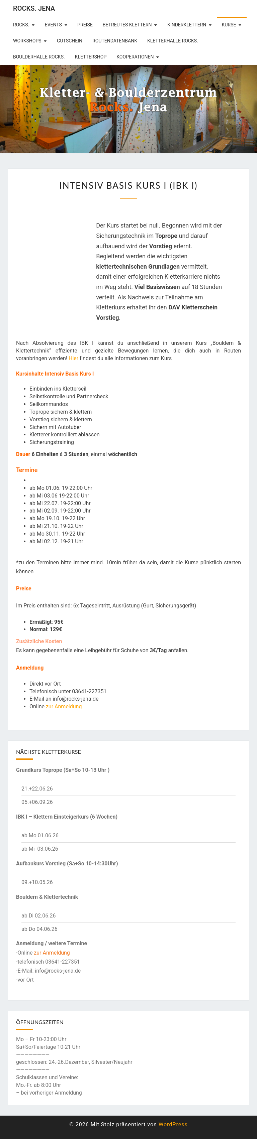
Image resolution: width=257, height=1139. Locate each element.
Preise (85, 24)
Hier (73, 358)
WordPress (173, 1124)
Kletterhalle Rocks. (172, 40)
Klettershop (91, 56)
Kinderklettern (186, 24)
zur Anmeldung (64, 706)
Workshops (27, 40)
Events (53, 24)
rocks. (21, 24)
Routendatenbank (114, 40)
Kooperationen (135, 56)
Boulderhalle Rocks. (39, 56)
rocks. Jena (34, 8)
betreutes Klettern (127, 24)
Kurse (229, 24)
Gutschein (69, 40)
